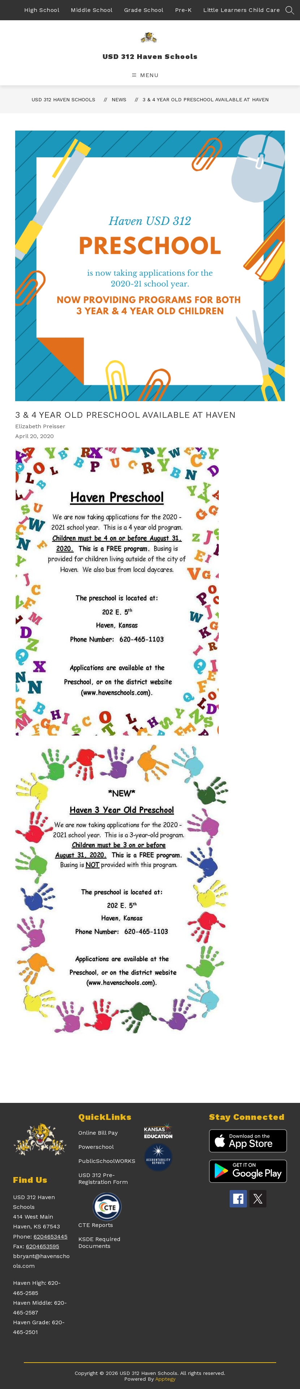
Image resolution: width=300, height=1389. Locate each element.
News (119, 99)
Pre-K (183, 10)
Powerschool (96, 1146)
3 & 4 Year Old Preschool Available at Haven (206, 99)
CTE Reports (95, 1225)
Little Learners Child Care (241, 10)
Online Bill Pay (98, 1132)
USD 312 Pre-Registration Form (103, 1178)
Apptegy (165, 1379)
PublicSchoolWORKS (106, 1161)
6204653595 (42, 1246)
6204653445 (51, 1236)
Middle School (92, 10)
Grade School (144, 10)
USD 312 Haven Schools (63, 99)
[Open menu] (144, 75)
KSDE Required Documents (99, 1242)
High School (42, 10)
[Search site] (290, 10)
